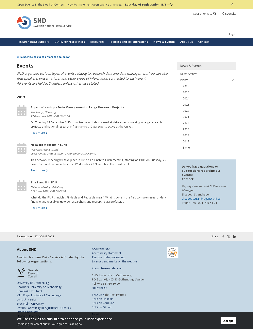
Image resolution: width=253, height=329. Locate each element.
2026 (186, 86)
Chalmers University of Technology (39, 287)
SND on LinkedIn (102, 299)
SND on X (98, 295)
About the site (101, 249)
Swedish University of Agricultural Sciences (44, 308)
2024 (186, 98)
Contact (204, 42)
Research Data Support (33, 42)
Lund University (26, 299)
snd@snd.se (99, 288)
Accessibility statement (106, 253)
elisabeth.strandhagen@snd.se (201, 198)
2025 (186, 92)
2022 (186, 111)
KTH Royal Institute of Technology (39, 295)
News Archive (188, 74)
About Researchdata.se (107, 268)
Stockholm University (30, 303)
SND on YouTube (103, 303)
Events (184, 80)
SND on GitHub (101, 307)
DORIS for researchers (70, 42)
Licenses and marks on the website (114, 261)
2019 (186, 129)
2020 (186, 123)
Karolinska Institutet (29, 291)
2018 (186, 135)
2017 (186, 141)
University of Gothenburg (33, 283)
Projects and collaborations (129, 42)
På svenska (228, 13)
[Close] (232, 4)
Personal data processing (108, 257)
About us (186, 42)
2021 (186, 117)
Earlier (187, 147)
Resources (97, 42)
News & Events (164, 42)
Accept (228, 321)
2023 (186, 104)
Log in (232, 34)
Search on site (202, 13)
